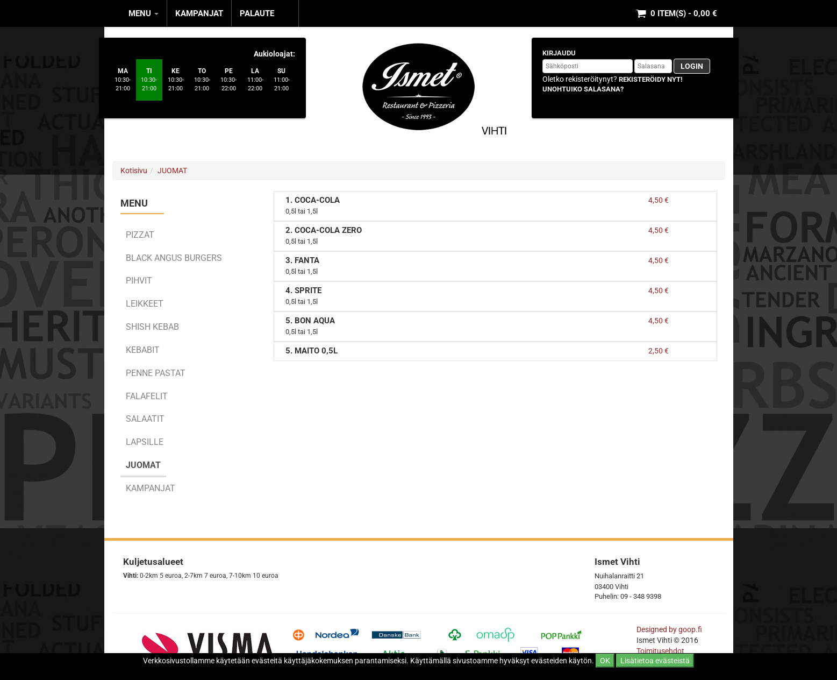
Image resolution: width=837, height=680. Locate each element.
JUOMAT (172, 170)
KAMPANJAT (199, 13)
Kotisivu (133, 170)
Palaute (257, 13)
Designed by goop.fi (669, 629)
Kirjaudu (559, 53)
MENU (143, 13)
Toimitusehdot (661, 651)
